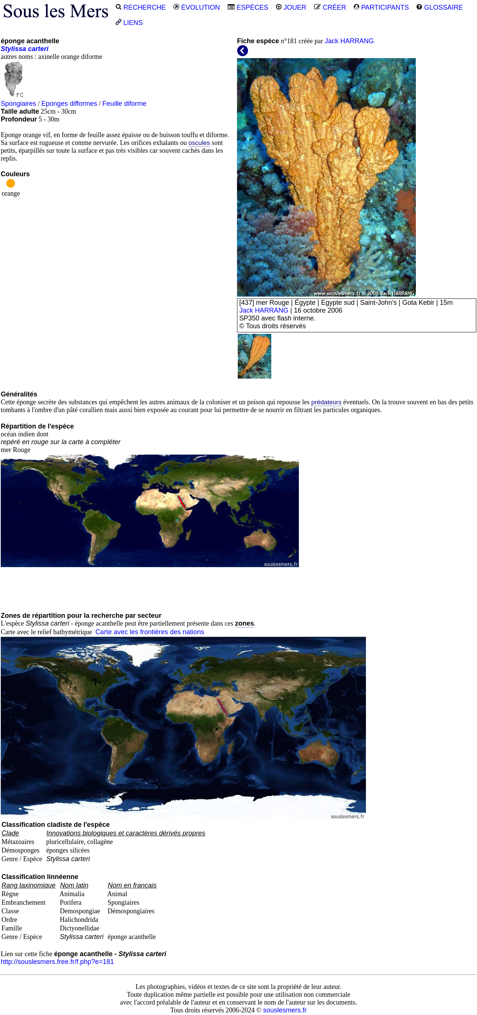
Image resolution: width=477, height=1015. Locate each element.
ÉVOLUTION (196, 7)
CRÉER (330, 7)
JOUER (291, 7)
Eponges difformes (69, 103)
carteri (38, 49)
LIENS (129, 22)
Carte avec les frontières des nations (149, 632)
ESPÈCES (247, 7)
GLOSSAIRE (439, 7)
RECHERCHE (141, 7)
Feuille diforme (124, 103)
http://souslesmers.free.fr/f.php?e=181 (57, 961)
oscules (199, 142)
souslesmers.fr (285, 1010)
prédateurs (326, 402)
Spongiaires (18, 103)
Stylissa (13, 49)
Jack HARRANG (349, 41)
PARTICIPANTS (381, 7)
